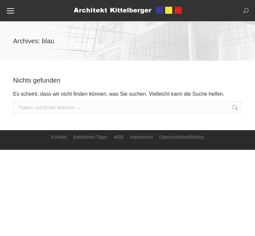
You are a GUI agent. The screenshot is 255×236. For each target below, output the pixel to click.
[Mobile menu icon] (10, 11)
